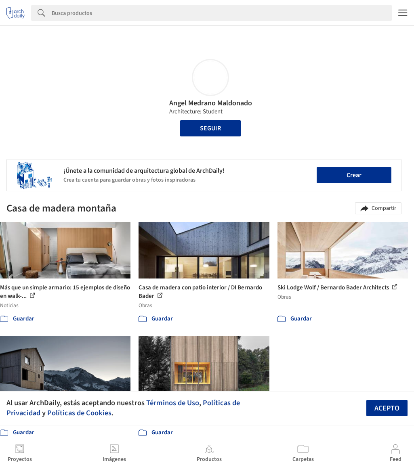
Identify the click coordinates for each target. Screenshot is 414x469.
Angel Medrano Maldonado (210, 103)
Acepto (386, 408)
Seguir (210, 128)
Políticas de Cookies (79, 413)
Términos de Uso (172, 403)
